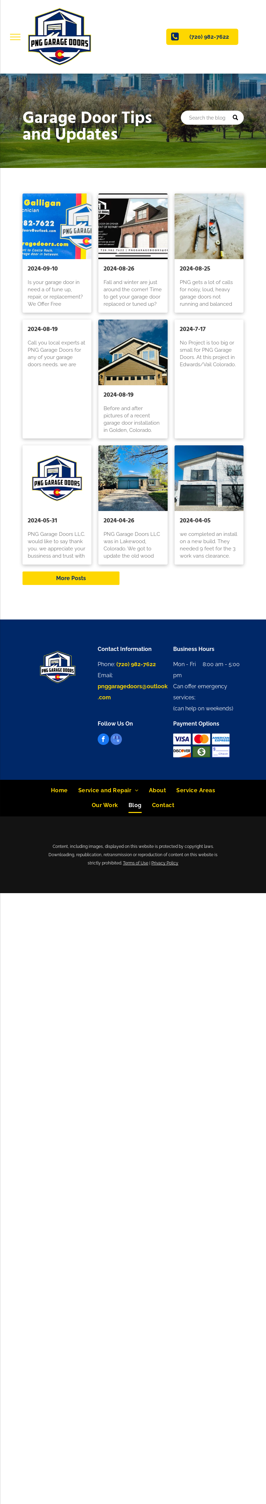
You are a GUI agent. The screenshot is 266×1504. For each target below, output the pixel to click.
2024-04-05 (195, 521)
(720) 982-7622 (136, 664)
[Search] (212, 118)
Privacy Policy (164, 863)
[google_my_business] (116, 740)
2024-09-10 (43, 269)
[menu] (15, 37)
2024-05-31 (42, 521)
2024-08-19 (43, 329)
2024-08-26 (119, 269)
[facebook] (103, 740)
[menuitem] (59, 790)
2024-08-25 (195, 269)
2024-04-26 (119, 521)
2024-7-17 (193, 329)
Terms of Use (135, 863)
